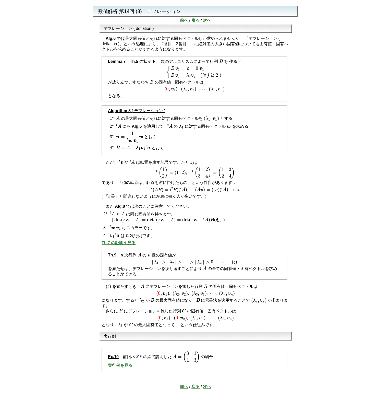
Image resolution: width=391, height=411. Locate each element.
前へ (184, 20)
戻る (195, 20)
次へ (207, 20)
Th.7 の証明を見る (119, 243)
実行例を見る (120, 365)
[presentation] (190, 44)
